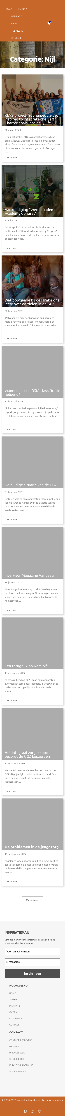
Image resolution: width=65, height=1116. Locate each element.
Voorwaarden (17, 1071)
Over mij (16, 23)
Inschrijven (32, 973)
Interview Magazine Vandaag (29, 575)
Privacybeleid (17, 1052)
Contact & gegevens (20, 1040)
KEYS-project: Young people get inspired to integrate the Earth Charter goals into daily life (31, 119)
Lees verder (11, 157)
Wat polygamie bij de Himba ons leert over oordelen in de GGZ (32, 302)
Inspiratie (16, 16)
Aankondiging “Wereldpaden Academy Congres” (29, 211)
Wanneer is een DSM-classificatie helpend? (32, 392)
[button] (32, 900)
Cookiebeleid (17, 1058)
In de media (16, 30)
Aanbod (22, 9)
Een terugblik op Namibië (26, 666)
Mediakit (14, 1046)
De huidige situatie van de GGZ (31, 485)
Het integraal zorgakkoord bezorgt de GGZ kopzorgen (27, 754)
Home (8, 9)
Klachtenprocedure (21, 1065)
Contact (16, 37)
